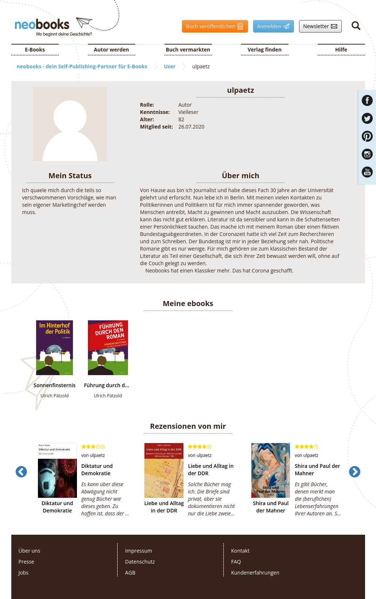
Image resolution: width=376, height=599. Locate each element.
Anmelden (271, 26)
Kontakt (240, 550)
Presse (26, 561)
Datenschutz (140, 561)
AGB (130, 572)
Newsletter (318, 26)
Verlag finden (265, 49)
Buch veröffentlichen (213, 26)
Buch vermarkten (188, 49)
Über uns (29, 550)
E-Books (35, 49)
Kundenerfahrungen (255, 572)
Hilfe (341, 49)
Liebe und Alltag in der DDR (164, 507)
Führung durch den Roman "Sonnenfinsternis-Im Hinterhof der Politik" (108, 385)
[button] (21, 486)
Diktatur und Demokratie (57, 507)
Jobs (23, 572)
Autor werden (111, 49)
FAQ (236, 561)
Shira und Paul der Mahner (270, 507)
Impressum (138, 550)
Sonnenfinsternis (54, 385)
